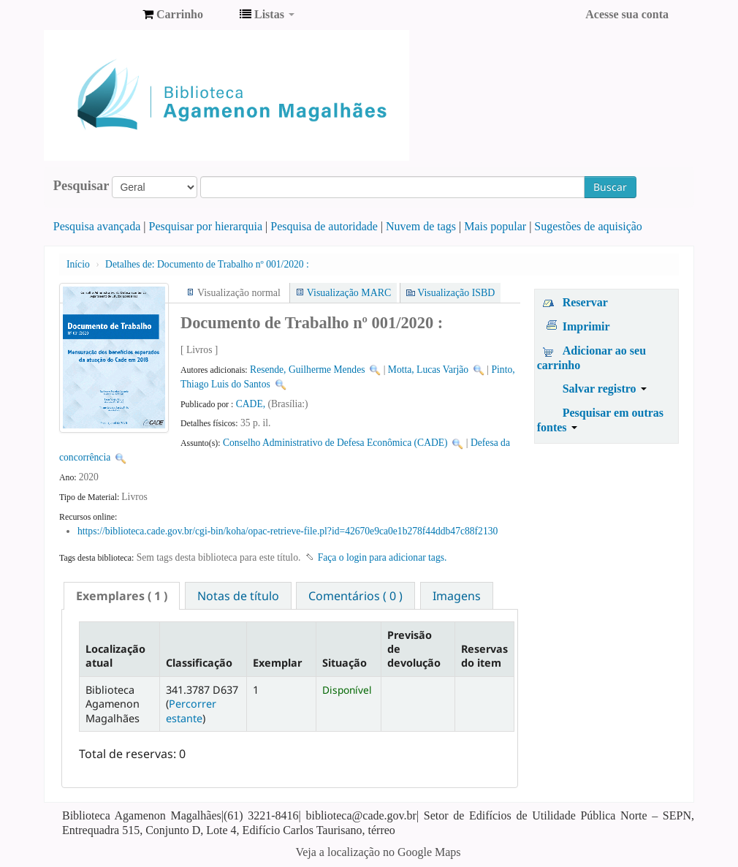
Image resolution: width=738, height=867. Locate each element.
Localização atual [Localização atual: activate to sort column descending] (115, 656)
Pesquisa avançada (97, 226)
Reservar (585, 302)
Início (78, 264)
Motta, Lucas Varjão (428, 369)
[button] (173, 14)
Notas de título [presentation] (238, 596)
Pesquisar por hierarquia (206, 226)
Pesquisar (81, 185)
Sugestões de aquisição (588, 226)
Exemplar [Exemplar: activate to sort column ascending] (277, 663)
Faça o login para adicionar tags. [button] (382, 557)
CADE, (252, 403)
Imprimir (586, 326)
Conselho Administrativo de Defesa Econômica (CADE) (335, 442)
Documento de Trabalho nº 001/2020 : (207, 264)
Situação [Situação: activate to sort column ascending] (344, 663)
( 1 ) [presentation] (121, 596)
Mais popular (495, 226)
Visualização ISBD (456, 292)
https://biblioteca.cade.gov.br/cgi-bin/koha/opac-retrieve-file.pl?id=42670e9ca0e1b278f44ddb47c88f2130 (287, 531)
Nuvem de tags (421, 226)
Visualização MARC (349, 292)
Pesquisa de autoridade (324, 226)
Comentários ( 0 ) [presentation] (355, 596)
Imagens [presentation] (457, 596)
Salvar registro (605, 388)
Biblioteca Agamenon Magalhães (95, 14)
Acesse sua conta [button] (627, 14)
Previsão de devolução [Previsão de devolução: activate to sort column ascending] (414, 649)
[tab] (122, 596)
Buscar (610, 187)
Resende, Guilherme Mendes (307, 369)
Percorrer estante (191, 710)
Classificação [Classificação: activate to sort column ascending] (199, 663)
